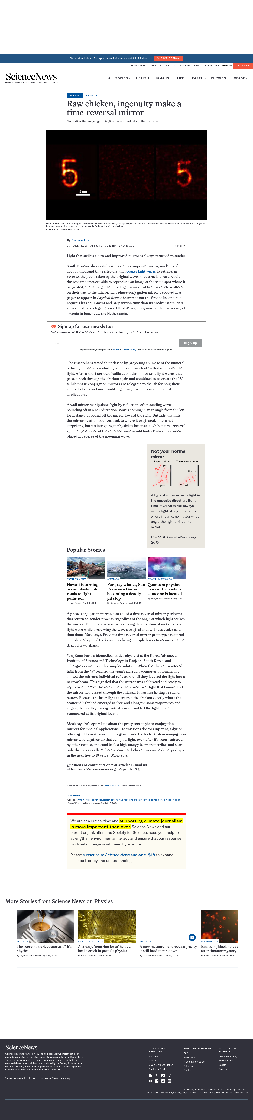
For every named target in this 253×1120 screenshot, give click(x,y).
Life (182, 78)
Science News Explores (20, 1078)
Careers (223, 1069)
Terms (116, 349)
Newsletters (190, 1057)
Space (241, 78)
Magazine (138, 65)
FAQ (186, 1053)
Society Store (226, 1060)
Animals (113, 579)
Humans (163, 78)
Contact (188, 1070)
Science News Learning (55, 1078)
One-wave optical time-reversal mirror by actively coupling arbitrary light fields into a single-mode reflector (128, 799)
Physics (220, 78)
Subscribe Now (168, 58)
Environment (76, 579)
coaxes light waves (141, 271)
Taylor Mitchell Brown (30, 955)
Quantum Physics (160, 579)
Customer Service (158, 1069)
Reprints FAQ (129, 769)
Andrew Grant (82, 240)
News (74, 95)
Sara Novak (75, 603)
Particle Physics (90, 941)
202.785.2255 (206, 1092)
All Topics (119, 78)
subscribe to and (119, 854)
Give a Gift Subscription (161, 1064)
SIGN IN (226, 65)
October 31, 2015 (111, 785)
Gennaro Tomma (118, 603)
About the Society (228, 1056)
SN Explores (189, 65)
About (170, 65)
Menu (156, 65)
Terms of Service (224, 1092)
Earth (199, 78)
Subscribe (154, 1056)
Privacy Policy (129, 349)
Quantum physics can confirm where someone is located (165, 589)
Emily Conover (158, 599)
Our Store (211, 65)
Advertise (188, 1065)
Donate (243, 65)
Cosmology (210, 941)
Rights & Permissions (195, 1061)
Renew (152, 1060)
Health (142, 78)
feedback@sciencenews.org (93, 769)
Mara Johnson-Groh (152, 955)
